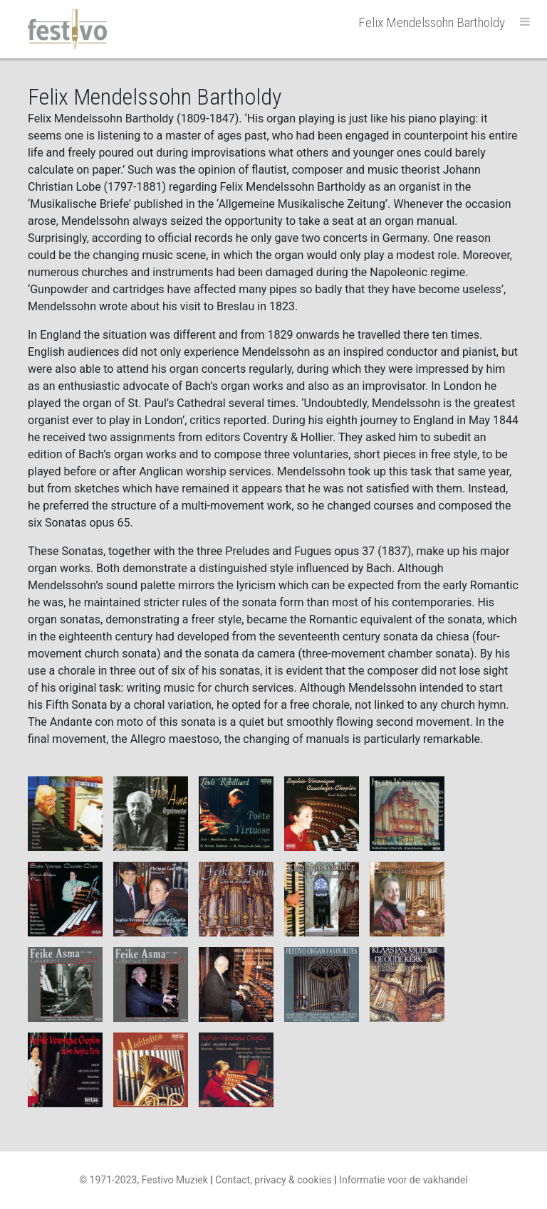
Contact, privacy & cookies (273, 1180)
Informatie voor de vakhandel (403, 1180)
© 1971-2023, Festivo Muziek (143, 1180)
